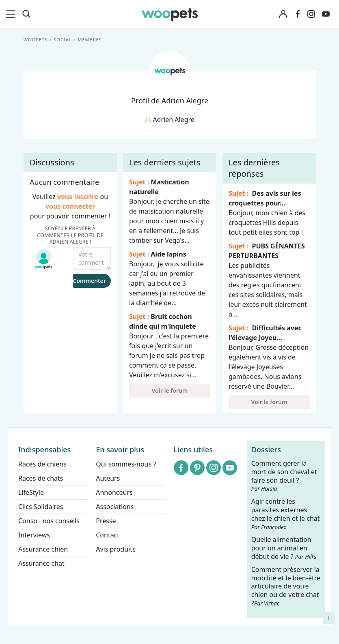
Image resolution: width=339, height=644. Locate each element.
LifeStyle (31, 492)
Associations (115, 506)
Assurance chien (43, 549)
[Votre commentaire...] (92, 258)
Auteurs (108, 478)
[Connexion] (283, 14)
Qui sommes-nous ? (126, 464)
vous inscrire (77, 196)
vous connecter (70, 206)
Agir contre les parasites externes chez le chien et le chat (285, 514)
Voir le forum (169, 390)
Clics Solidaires (40, 506)
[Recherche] (26, 14)
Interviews (34, 535)
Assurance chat (41, 563)
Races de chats (40, 478)
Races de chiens (42, 464)
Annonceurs (114, 492)
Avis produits (115, 549)
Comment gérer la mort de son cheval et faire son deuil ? (284, 475)
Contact (107, 535)
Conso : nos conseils (49, 520)
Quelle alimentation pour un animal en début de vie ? (284, 548)
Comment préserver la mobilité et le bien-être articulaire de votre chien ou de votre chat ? (285, 586)
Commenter (89, 281)
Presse (106, 520)
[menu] (12, 14)
